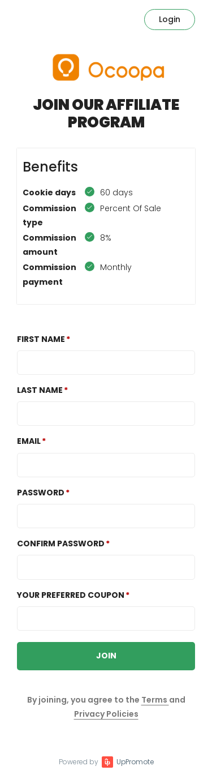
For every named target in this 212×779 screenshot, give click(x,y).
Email (29, 441)
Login (169, 19)
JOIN (106, 655)
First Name (41, 339)
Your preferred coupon (70, 595)
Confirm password (61, 543)
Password (40, 492)
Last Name (40, 390)
